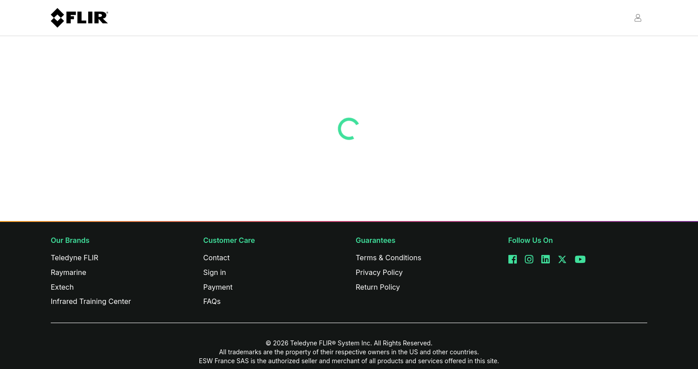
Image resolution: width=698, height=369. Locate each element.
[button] (637, 14)
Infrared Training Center (91, 301)
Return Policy (378, 287)
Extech (62, 287)
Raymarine (68, 272)
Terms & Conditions (388, 257)
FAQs (212, 301)
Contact (216, 257)
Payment (218, 287)
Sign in (214, 272)
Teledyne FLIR (74, 257)
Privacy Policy (379, 272)
